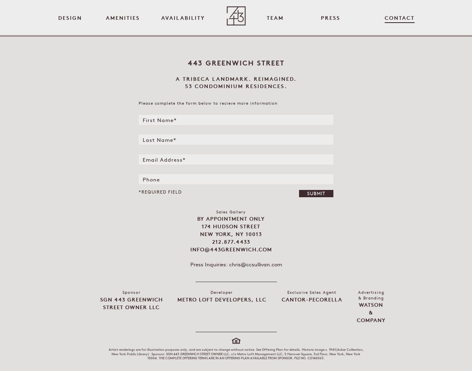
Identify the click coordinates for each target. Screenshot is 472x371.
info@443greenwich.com (231, 250)
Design (70, 18)
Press (330, 18)
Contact (400, 18)
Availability (183, 18)
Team (275, 18)
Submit (316, 194)
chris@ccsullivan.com (255, 265)
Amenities (123, 18)
